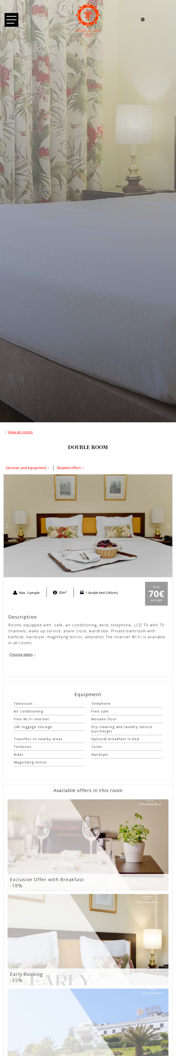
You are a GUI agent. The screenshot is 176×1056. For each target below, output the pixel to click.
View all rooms (20, 432)
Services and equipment (26, 467)
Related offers (69, 467)
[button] (7, 526)
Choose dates (21, 654)
